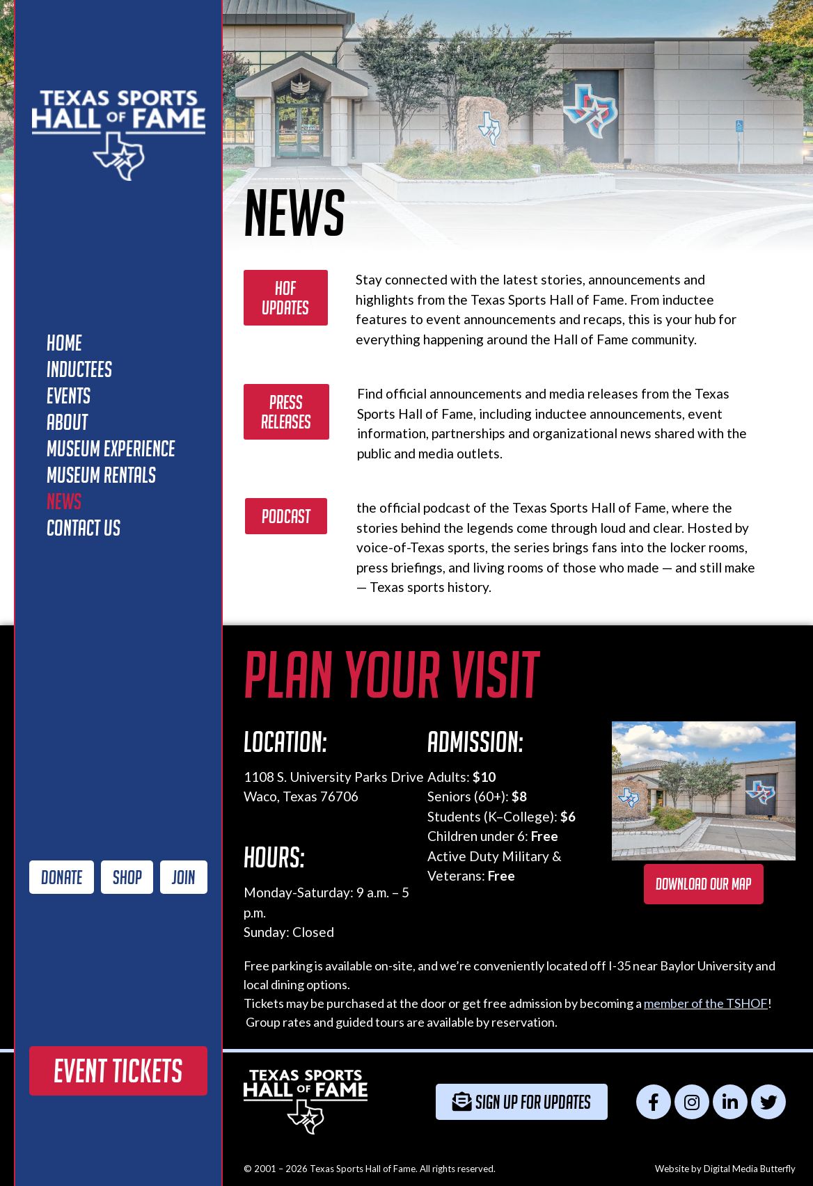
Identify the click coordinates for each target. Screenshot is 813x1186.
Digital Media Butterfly (750, 1168)
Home (64, 343)
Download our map (704, 883)
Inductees (79, 369)
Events (68, 396)
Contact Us (83, 528)
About (67, 422)
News (64, 501)
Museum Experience (111, 448)
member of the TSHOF (706, 1003)
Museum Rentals (101, 475)
